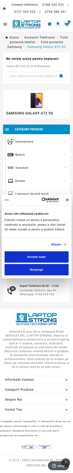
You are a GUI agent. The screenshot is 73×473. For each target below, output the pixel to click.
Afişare (56, 244)
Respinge (36, 269)
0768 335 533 (53, 5)
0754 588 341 (55, 12)
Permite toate (36, 256)
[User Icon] (58, 24)
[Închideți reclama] (67, 200)
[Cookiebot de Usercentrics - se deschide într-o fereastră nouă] (43, 200)
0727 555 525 (25, 12)
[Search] (31, 76)
